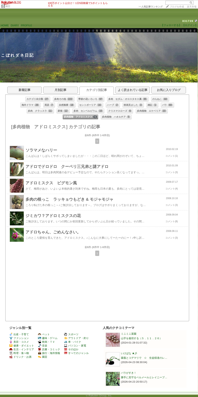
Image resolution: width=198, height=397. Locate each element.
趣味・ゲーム (48, 338)
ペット (44, 334)
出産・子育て (19, 334)
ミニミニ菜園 (128, 333)
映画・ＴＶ (46, 341)
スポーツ (71, 334)
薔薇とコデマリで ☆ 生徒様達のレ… (144, 357)
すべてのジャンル (76, 353)
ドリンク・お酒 (20, 356)
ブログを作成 (177, 6)
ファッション (19, 338)
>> (151, 6)
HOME (5, 25)
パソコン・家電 (75, 345)
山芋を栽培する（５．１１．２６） (141, 338)
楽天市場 (191, 6)
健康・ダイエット (21, 345)
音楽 (42, 345)
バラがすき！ (128, 372)
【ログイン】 (190, 25)
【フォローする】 (171, 25)
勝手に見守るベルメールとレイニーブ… (144, 377)
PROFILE (26, 25)
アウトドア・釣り (76, 338)
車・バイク (72, 341)
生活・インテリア (21, 349)
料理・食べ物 (19, 353)
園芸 (8, 6)
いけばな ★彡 (130, 353)
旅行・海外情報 (49, 353)
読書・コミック (49, 349)
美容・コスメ (19, 341)
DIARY (15, 25)
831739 (187, 21)
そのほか (71, 349)
